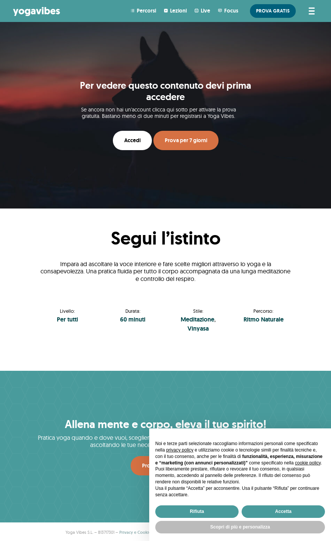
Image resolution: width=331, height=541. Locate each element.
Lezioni (178, 10)
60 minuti (132, 319)
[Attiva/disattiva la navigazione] (310, 11)
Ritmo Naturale (264, 319)
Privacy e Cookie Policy (141, 532)
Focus (231, 10)
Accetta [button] (283, 511)
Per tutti (67, 319)
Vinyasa (198, 328)
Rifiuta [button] (197, 511)
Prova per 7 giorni (186, 140)
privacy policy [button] (180, 450)
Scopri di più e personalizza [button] (240, 527)
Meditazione (197, 319)
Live (205, 10)
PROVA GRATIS (273, 11)
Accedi (132, 140)
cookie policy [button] (308, 463)
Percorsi (146, 10)
